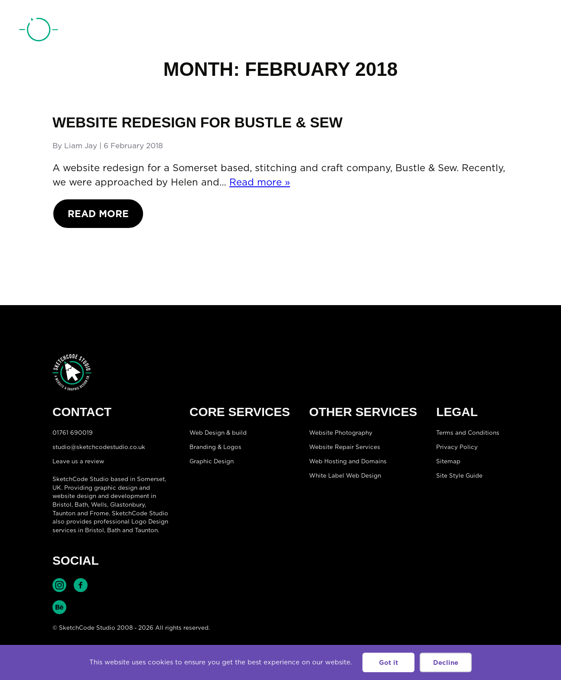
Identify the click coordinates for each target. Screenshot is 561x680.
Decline (445, 662)
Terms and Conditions (467, 432)
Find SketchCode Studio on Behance (59, 607)
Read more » (259, 182)
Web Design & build (218, 432)
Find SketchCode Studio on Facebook (81, 585)
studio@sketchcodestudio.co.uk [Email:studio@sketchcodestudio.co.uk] (98, 447)
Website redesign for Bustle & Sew (197, 122)
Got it (388, 662)
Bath (81, 504)
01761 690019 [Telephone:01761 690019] (492, 31)
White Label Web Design (345, 475)
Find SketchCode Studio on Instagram (59, 585)
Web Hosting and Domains (348, 461)
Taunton (63, 513)
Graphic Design (211, 461)
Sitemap (448, 461)
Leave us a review (78, 461)
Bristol (94, 530)
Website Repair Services (344, 447)
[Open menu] (533, 30)
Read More (98, 213)
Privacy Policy (457, 447)
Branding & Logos (215, 447)
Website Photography (340, 432)
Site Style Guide (459, 475)
